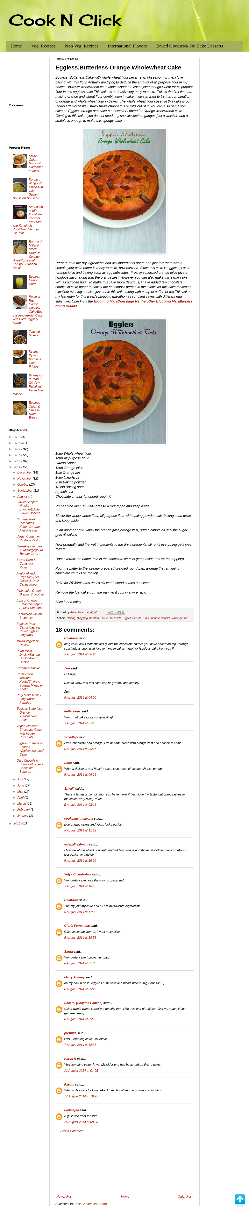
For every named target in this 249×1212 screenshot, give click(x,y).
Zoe (67, 668)
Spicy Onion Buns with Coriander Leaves (35, 163)
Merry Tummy (74, 977)
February (24, 809)
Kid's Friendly (151, 618)
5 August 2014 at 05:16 (80, 749)
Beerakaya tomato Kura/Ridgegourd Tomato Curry (30, 550)
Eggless (128, 618)
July (20, 779)
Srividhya (71, 737)
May (20, 791)
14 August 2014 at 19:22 (81, 1096)
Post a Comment (71, 1131)
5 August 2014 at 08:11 (80, 804)
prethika (70, 1033)
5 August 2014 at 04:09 (80, 697)
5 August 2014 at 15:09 (80, 860)
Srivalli (69, 788)
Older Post (185, 1196)
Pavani (69, 1084)
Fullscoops (72, 711)
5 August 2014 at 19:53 (80, 937)
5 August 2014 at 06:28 (80, 774)
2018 (17, 443)
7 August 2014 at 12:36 (80, 1044)
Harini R (70, 1058)
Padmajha (71, 1110)
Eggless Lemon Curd (34, 280)
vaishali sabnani (76, 844)
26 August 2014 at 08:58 (81, 1122)
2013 (17, 823)
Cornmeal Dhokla (29, 668)
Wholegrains (179, 618)
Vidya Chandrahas (77, 874)
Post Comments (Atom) (91, 1204)
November (24, 478)
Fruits (137, 618)
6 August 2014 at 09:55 (80, 1019)
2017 (17, 449)
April (20, 797)
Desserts (115, 618)
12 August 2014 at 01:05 (81, 1070)
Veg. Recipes (43, 45)
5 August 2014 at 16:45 (80, 886)
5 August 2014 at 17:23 (80, 912)
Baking (71, 618)
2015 (17, 461)
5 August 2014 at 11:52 (80, 830)
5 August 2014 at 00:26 (80, 654)
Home (16, 45)
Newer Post (64, 1196)
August (22, 496)
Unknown (71, 638)
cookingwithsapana (78, 818)
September (25, 490)
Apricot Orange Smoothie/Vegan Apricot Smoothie (30, 604)
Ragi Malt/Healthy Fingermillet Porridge (29, 699)
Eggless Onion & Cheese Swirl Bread (34, 410)
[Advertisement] (124, 1164)
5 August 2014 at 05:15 (80, 723)
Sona (68, 763)
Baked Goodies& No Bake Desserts (189, 45)
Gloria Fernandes (77, 925)
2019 (17, 436)
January (23, 815)
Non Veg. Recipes (81, 45)
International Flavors (127, 45)
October (23, 484)
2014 (17, 467)
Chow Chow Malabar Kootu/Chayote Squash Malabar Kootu (29, 682)
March (22, 803)
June (21, 785)
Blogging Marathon (88, 618)
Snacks (165, 618)
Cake (105, 618)
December (24, 472)
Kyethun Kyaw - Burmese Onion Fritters (35, 359)
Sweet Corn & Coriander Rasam (26, 563)
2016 (17, 455)
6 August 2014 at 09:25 (80, 989)
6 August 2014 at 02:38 (80, 963)
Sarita (68, 951)
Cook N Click (65, 19)
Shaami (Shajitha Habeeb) (83, 1003)
